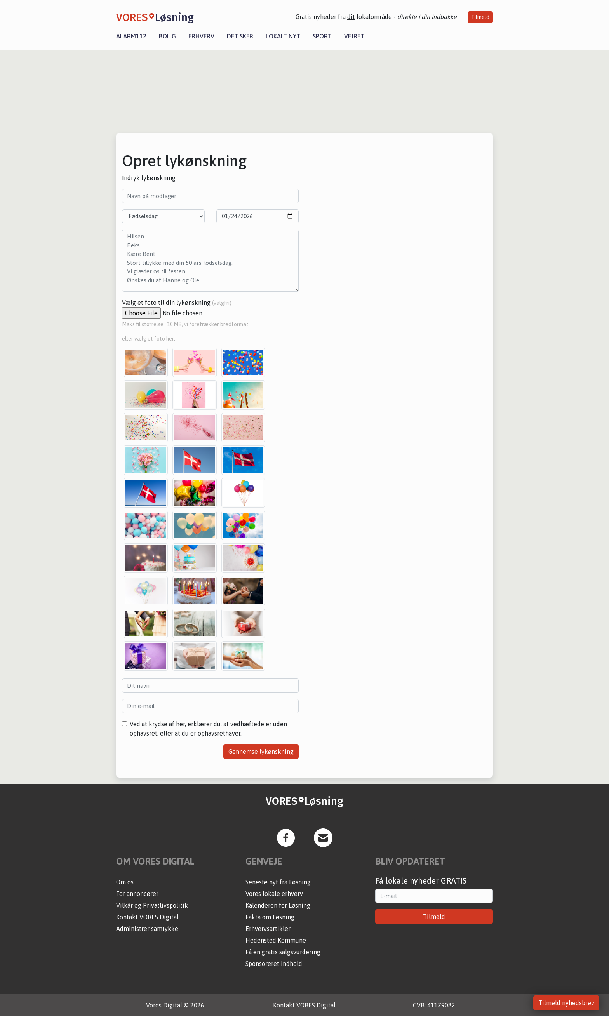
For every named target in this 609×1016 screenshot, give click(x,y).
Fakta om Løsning (269, 916)
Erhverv (201, 36)
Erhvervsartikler (268, 928)
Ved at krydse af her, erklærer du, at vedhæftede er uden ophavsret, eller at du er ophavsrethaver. (208, 728)
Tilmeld (480, 17)
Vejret (354, 36)
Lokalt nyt (283, 36)
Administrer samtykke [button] (147, 928)
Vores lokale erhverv (274, 893)
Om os (125, 882)
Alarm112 (131, 36)
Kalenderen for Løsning (277, 905)
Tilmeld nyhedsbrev (566, 1002)
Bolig (167, 36)
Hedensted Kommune (275, 940)
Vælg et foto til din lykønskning (176, 302)
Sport (322, 36)
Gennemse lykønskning (261, 751)
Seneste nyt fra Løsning (278, 882)
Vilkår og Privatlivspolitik (152, 905)
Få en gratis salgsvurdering (282, 951)
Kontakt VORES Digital (147, 916)
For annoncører (137, 893)
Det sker (240, 36)
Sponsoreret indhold (273, 963)
